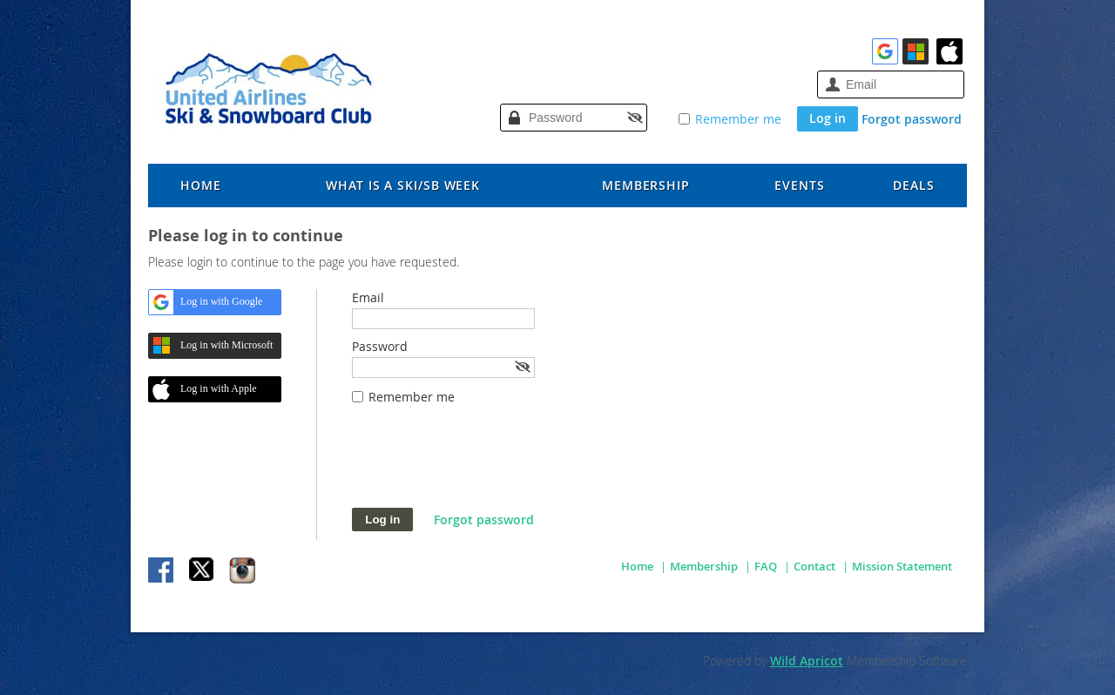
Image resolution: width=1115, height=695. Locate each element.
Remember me (738, 119)
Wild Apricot (806, 660)
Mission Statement (902, 566)
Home (637, 566)
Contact (814, 566)
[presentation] (484, 465)
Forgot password (912, 119)
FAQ (765, 566)
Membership (704, 566)
